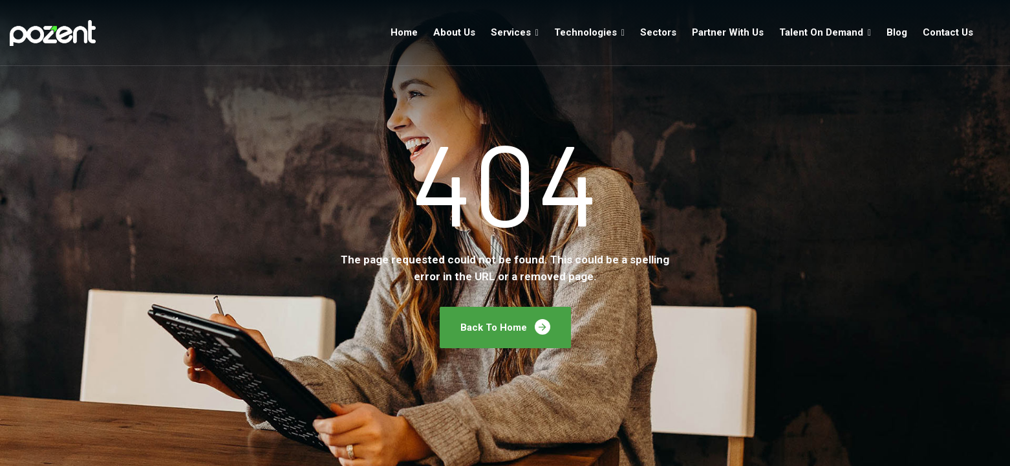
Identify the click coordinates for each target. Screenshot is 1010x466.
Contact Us (948, 32)
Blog (896, 32)
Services (511, 32)
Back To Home (505, 327)
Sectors (658, 32)
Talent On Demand (821, 32)
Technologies (585, 32)
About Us (454, 32)
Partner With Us (728, 32)
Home (404, 32)
